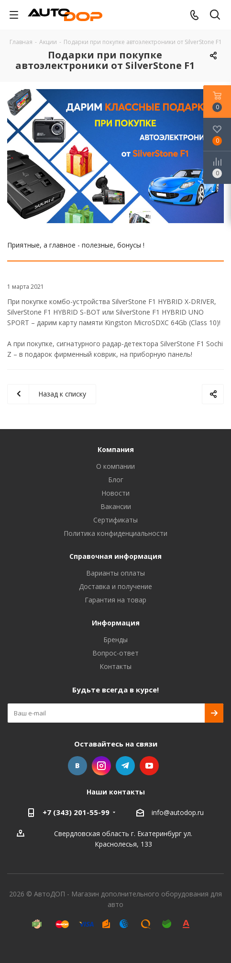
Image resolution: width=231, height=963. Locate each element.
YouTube (149, 765)
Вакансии (115, 506)
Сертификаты (115, 519)
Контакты (115, 666)
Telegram (125, 765)
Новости (115, 493)
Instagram (101, 765)
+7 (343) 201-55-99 (76, 812)
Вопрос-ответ (115, 652)
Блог (115, 479)
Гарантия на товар (115, 599)
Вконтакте (77, 765)
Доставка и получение (115, 586)
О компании (115, 466)
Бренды (115, 639)
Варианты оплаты (115, 573)
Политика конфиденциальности (115, 533)
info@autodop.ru (178, 812)
